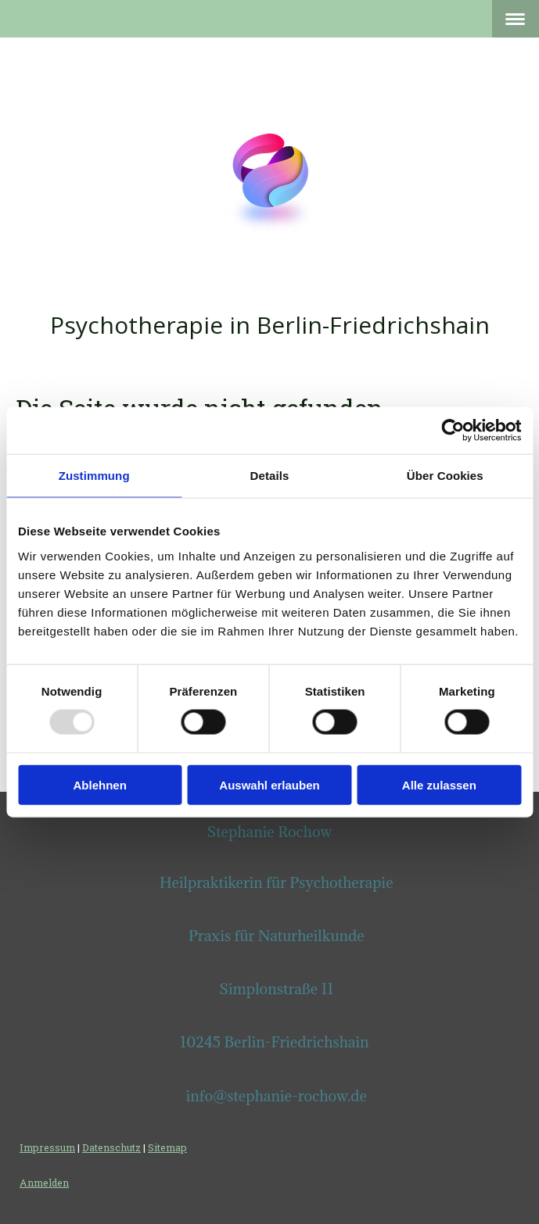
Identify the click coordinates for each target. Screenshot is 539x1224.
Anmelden (44, 1182)
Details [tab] (269, 475)
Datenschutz (111, 1147)
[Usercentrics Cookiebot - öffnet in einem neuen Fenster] (452, 430)
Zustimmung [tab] (94, 475)
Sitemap (167, 1147)
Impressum (47, 1147)
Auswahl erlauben (269, 784)
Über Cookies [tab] (445, 475)
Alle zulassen (439, 784)
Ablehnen (100, 784)
